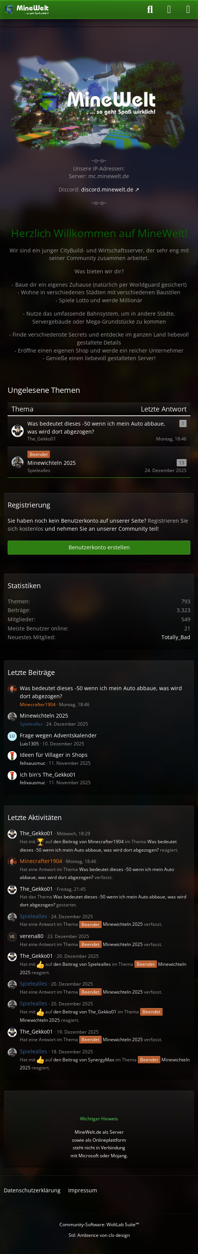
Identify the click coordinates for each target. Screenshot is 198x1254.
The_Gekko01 (36, 833)
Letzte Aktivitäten (35, 817)
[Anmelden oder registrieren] (169, 9)
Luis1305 (29, 743)
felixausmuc (32, 763)
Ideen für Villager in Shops (54, 754)
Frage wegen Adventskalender (58, 735)
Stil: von (99, 1235)
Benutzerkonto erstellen (99, 547)
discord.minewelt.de (107, 189)
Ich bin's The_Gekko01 (48, 774)
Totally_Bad (175, 637)
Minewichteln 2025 (44, 715)
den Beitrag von (88, 841)
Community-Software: (99, 1224)
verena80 (31, 936)
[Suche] (150, 9)
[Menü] (188, 9)
